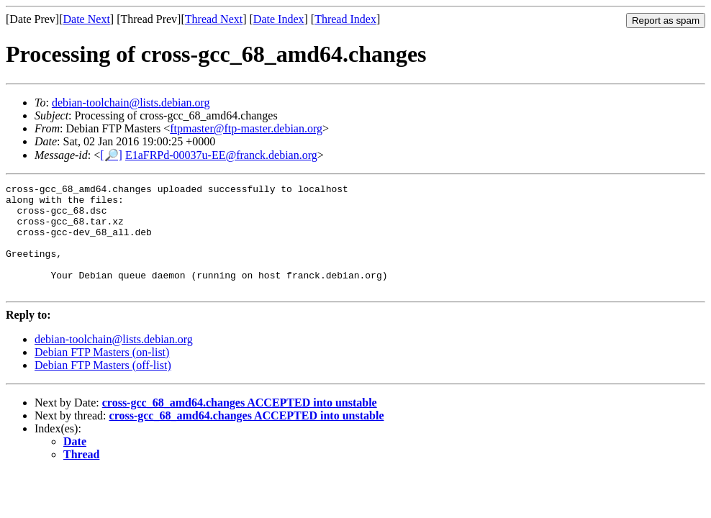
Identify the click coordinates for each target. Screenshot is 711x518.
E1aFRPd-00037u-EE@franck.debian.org (221, 155)
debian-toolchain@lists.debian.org (131, 102)
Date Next (86, 19)
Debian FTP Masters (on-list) (102, 374)
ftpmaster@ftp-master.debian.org (246, 128)
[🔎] (111, 155)
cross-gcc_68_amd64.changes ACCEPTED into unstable (239, 424)
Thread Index (345, 19)
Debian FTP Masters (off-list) (103, 387)
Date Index (278, 19)
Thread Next (214, 19)
